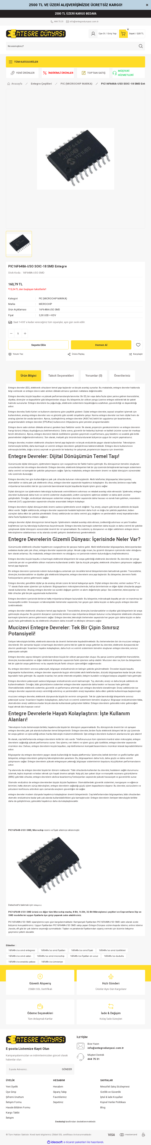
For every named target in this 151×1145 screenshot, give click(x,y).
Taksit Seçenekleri (61, 375)
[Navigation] (75, 61)
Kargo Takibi (12, 1112)
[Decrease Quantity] (11, 333)
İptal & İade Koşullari (111, 1097)
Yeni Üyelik (12, 1086)
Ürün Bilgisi (28, 375)
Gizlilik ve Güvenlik (110, 1092)
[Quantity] (18, 333)
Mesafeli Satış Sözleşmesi (115, 1086)
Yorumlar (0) (94, 375)
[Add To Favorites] (138, 344)
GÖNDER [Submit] (67, 1069)
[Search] (75, 46)
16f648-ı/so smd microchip (50, 956)
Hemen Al (101, 345)
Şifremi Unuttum (15, 1097)
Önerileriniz (122, 375)
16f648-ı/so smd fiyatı (82, 950)
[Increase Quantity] (25, 333)
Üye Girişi (11, 1092)
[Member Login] (103, 33)
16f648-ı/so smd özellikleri (112, 950)
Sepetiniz (58, 1102)
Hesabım (58, 1086)
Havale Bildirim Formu (18, 1107)
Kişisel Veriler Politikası (113, 1102)
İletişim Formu (14, 1102)
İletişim (10, 1117)
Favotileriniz (60, 1097)
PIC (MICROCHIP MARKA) (53, 298)
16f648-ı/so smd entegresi (21, 950)
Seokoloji (60, 1121)
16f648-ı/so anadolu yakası (21, 961)
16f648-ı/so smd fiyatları (53, 950)
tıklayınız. (38, 905)
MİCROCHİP (45, 304)
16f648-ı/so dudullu (114, 956)
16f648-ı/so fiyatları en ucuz (84, 956)
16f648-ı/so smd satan (19, 956)
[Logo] (36, 33)
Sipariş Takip (60, 1092)
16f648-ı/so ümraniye (52, 961)
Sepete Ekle (38, 345)
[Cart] (132, 33)
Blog (102, 1107)
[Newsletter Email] (40, 1069)
